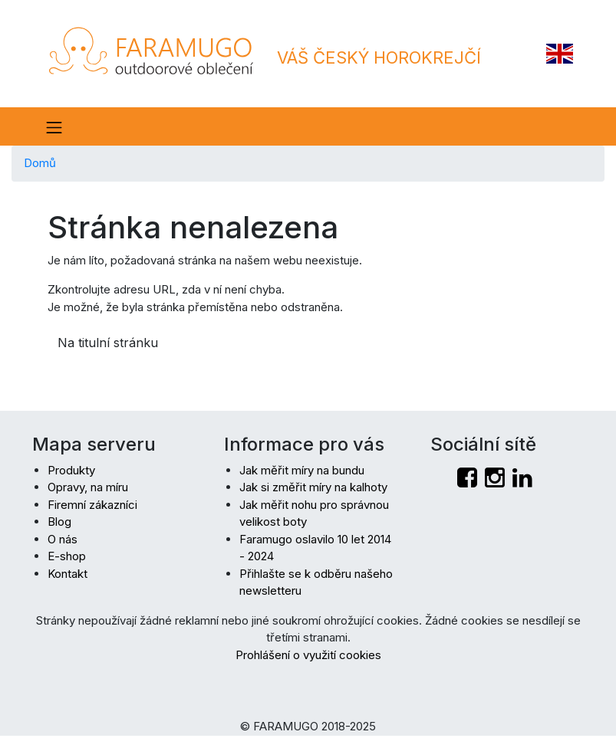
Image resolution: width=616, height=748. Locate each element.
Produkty (71, 470)
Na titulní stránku (108, 342)
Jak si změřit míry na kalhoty (313, 487)
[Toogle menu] (53, 126)
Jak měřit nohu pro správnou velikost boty (314, 513)
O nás (62, 539)
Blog (59, 521)
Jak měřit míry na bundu (301, 470)
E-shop (67, 556)
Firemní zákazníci (92, 504)
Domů (40, 163)
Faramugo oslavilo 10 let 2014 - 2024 (315, 548)
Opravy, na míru (88, 487)
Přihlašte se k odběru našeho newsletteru (316, 582)
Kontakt (67, 573)
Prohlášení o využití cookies (308, 655)
